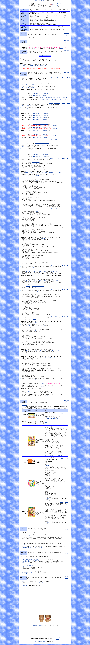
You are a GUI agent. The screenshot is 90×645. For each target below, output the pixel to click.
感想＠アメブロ (51, 357)
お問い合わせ (40, 327)
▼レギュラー (24, 15)
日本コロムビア (49, 498)
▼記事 (22, 23)
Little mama (28, 286)
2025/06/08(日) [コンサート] (27, 111)
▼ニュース (23, 9)
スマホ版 (44, 271)
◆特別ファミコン (25, 562)
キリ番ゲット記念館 (30, 582)
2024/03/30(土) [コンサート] (27, 119)
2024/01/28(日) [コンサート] (27, 134)
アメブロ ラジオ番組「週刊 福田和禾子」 (47, 172)
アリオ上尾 (28, 325)
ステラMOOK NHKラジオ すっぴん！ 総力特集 (32, 547)
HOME (36, 0)
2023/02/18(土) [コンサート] (27, 152)
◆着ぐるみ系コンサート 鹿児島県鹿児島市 (41, 113)
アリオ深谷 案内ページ (50, 417)
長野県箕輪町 (29, 160)
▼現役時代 (23, 26)
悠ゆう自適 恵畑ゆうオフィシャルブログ (30, 45)
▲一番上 (66, 34)
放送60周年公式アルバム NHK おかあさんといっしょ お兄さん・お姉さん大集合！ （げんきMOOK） (39, 422)
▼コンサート (48, 55)
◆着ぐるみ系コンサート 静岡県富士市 (42, 140)
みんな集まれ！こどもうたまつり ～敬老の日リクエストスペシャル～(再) (53, 97)
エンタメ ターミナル (27, 535)
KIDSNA (24, 539)
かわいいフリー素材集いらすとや (39, 625)
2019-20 (36, 65)
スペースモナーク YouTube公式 (52, 418)
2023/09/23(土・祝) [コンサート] (28, 140)
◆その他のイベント (25, 566)
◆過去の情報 (58, 3)
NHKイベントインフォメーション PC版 (33, 271)
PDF (35, 160)
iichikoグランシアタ (55, 350)
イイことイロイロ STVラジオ (31, 391)
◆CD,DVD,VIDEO (25, 571)
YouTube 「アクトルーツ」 (50, 457)
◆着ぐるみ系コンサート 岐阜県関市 (40, 156)
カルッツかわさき (54, 271)
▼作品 (22, 20)
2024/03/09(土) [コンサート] (27, 127)
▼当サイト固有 (24, 29)
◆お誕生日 (24, 584)
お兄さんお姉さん (42, 0)
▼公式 (22, 12)
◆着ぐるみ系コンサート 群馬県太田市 (42, 143)
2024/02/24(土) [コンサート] (27, 130)
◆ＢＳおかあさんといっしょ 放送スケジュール (30, 559)
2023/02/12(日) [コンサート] (27, 154)
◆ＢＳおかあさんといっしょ (27, 558)
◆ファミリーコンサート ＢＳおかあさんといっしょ (32, 560)
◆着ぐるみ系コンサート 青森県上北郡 (40, 115)
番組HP (51, 59)
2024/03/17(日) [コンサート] (27, 121)
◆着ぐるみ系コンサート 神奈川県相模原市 (41, 121)
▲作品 (61, 413)
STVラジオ (28, 167)
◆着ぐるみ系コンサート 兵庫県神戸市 (40, 95)
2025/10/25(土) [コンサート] (27, 95)
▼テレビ (42, 55)
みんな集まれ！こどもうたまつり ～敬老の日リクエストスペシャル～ (53, 99)
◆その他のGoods (25, 573)
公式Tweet (55, 125)
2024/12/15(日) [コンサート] (27, 115)
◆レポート (24, 581)
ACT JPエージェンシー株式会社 (38, 286)
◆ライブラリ (24, 405)
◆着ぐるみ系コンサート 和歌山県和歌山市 (41, 93)
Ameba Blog (35, 48)
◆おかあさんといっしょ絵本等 (27, 572)
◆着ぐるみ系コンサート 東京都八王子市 (40, 134)
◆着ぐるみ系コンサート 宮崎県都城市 (40, 111)
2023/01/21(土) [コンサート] (27, 156)
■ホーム (68, 77)
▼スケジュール (24, 17)
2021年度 (46, 65)
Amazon (46, 455)
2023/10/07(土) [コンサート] (27, 137)
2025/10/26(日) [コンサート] (27, 93)
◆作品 (46, 422)
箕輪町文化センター (35, 162)
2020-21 (41, 65)
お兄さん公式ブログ (30, 80)
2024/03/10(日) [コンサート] (27, 124)
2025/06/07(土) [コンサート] (27, 113)
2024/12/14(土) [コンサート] (27, 117)
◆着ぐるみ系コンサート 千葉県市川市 (40, 152)
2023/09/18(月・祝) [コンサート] (28, 143)
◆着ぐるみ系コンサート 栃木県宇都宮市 (40, 137)
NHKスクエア (59, 455)
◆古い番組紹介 (24, 585)
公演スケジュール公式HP (28, 65)
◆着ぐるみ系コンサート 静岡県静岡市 (40, 124)
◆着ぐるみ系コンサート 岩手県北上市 (40, 117)
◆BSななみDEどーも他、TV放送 (28, 565)
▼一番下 (58, 5)
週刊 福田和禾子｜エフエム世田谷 (31, 172)
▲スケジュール (57, 77)
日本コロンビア (52, 455)
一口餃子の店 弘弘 (39, 582)
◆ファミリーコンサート (26, 561)
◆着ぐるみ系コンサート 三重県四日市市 (40, 127)
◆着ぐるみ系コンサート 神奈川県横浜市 (40, 119)
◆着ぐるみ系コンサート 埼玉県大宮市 (40, 130)
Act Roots (47, 465)
